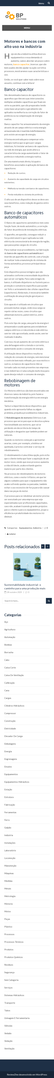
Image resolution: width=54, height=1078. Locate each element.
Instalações (9, 842)
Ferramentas (10, 812)
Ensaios (8, 766)
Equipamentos (25, 528)
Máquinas (9, 873)
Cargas (7, 698)
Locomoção (9, 858)
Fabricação (9, 804)
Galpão (7, 827)
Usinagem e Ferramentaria (17, 1018)
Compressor (10, 713)
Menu (41, 3)
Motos (7, 911)
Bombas (8, 644)
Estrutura (9, 797)
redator (11, 534)
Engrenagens (10, 759)
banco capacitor (21, 64)
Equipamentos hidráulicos (16, 782)
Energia (8, 751)
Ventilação (9, 1048)
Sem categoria (11, 980)
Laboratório (10, 850)
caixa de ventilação (14, 675)
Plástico (8, 926)
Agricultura (9, 629)
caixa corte (10, 667)
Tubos (7, 1010)
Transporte (9, 1003)
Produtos (8, 949)
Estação (8, 789)
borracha (8, 652)
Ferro (7, 820)
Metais (7, 888)
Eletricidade (10, 728)
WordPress (41, 1074)
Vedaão (8, 1033)
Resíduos (8, 964)
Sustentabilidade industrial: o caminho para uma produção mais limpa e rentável (25, 588)
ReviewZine (12, 1074)
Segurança (9, 972)
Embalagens (10, 743)
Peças (7, 919)
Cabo (6, 660)
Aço (6, 622)
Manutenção (10, 865)
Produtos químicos (13, 957)
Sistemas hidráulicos (14, 995)
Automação (9, 637)
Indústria (37, 528)
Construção (10, 721)
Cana (6, 690)
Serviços (8, 987)
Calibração (9, 682)
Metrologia (9, 896)
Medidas (8, 881)
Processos (9, 934)
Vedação (8, 1041)
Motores (8, 903)
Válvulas (8, 1025)
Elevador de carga (13, 736)
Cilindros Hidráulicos (14, 705)
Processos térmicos (13, 942)
